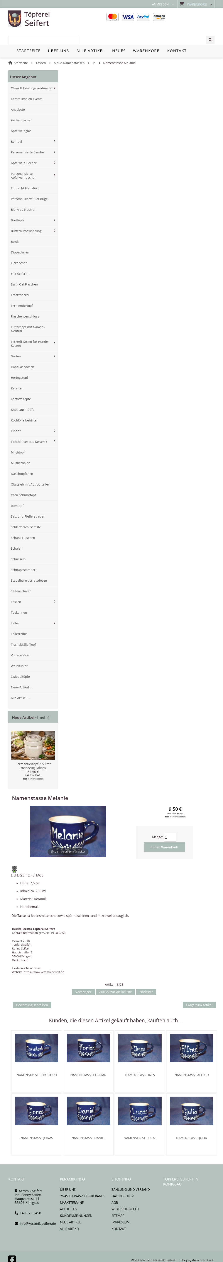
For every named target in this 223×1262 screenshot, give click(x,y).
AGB (115, 1187)
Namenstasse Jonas (36, 1122)
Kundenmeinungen (76, 1200)
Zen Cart (207, 1244)
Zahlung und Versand (131, 1174)
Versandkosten (36, 763)
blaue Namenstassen (69, 47)
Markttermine (72, 1187)
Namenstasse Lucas (140, 1122)
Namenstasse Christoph (37, 1059)
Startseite (21, 47)
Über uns (68, 1174)
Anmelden (160, 4)
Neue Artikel (70, 1206)
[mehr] (43, 701)
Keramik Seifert (163, 1244)
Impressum (121, 1206)
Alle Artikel (70, 1213)
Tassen (41, 47)
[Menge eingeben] (170, 821)
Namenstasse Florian (88, 1059)
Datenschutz (123, 1180)
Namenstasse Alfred (191, 1059)
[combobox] (192, 19)
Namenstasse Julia (191, 1122)
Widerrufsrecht (125, 1193)
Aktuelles (68, 1193)
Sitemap (118, 1200)
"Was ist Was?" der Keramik (82, 1180)
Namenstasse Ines (140, 1059)
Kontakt (119, 1213)
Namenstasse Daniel (88, 1122)
